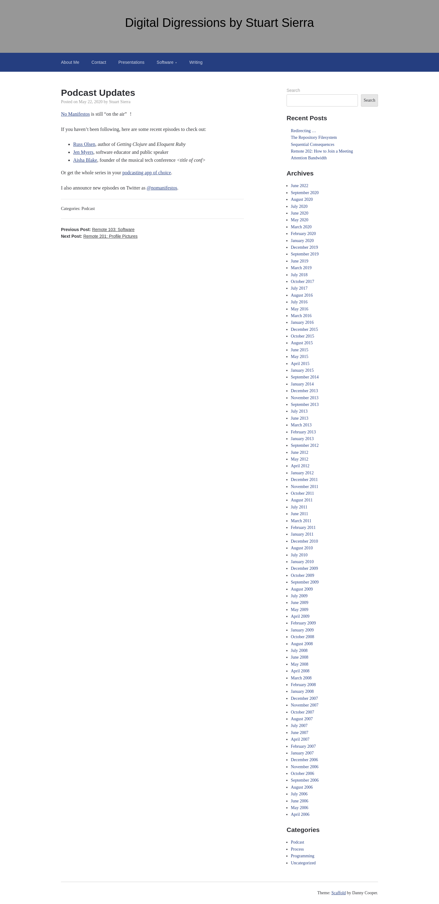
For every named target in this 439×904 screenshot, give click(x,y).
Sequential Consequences (312, 144)
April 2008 (300, 671)
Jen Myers (83, 152)
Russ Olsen (84, 144)
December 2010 (304, 541)
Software (165, 62)
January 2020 (302, 240)
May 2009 (299, 609)
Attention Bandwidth (309, 158)
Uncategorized (303, 863)
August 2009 (302, 589)
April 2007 (300, 739)
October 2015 (302, 336)
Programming (302, 856)
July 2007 (299, 725)
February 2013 (303, 432)
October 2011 (302, 493)
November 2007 (305, 705)
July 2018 (299, 275)
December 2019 (304, 247)
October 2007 (302, 712)
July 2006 (299, 794)
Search (293, 90)
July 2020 (299, 206)
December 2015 (304, 329)
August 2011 (301, 500)
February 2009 (303, 623)
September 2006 (305, 780)
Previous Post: (97, 229)
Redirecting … (303, 130)
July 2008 (299, 650)
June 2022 (299, 185)
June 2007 (299, 732)
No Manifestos (75, 114)
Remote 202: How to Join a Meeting (322, 151)
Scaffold (338, 893)
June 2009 (299, 602)
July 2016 (299, 302)
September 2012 (305, 445)
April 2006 (300, 814)
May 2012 (299, 459)
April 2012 (300, 466)
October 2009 (302, 575)
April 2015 (300, 363)
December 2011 (304, 479)
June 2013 (299, 418)
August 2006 (302, 787)
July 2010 (299, 555)
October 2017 (302, 281)
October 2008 (302, 637)
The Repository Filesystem (314, 137)
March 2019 (301, 268)
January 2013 (302, 438)
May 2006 (299, 807)
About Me (70, 62)
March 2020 (301, 227)
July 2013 (299, 411)
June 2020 (299, 213)
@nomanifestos (162, 187)
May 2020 (299, 220)
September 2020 (305, 192)
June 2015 (299, 350)
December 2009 (304, 568)
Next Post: (99, 236)
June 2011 (299, 514)
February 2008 (303, 684)
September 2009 (305, 582)
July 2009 (299, 596)
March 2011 (301, 521)
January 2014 (302, 384)
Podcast (88, 208)
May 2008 (299, 664)
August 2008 (302, 644)
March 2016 (301, 315)
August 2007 (302, 719)
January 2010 (302, 561)
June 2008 (299, 657)
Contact (98, 62)
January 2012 (302, 473)
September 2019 (305, 254)
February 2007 (303, 746)
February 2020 (303, 233)
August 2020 (302, 199)
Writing (195, 62)
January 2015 (302, 370)
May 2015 (299, 356)
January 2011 (302, 534)
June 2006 (299, 801)
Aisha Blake (85, 160)
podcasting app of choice (146, 172)
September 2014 (305, 377)
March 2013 (301, 425)
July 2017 (299, 288)
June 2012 (299, 452)
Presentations (131, 62)
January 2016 (302, 322)
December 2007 (304, 698)
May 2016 (299, 309)
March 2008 (301, 678)
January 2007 (302, 753)
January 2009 (302, 630)
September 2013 (305, 404)
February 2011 (303, 527)
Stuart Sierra (119, 101)
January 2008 (302, 691)
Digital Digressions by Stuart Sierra (219, 22)
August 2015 (302, 343)
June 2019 (299, 261)
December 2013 (304, 391)
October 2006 (302, 773)
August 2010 (302, 548)
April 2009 (300, 616)
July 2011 (299, 507)
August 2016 (302, 295)
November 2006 (305, 767)
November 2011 (304, 486)
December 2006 (304, 760)
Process (297, 849)
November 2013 (305, 398)
